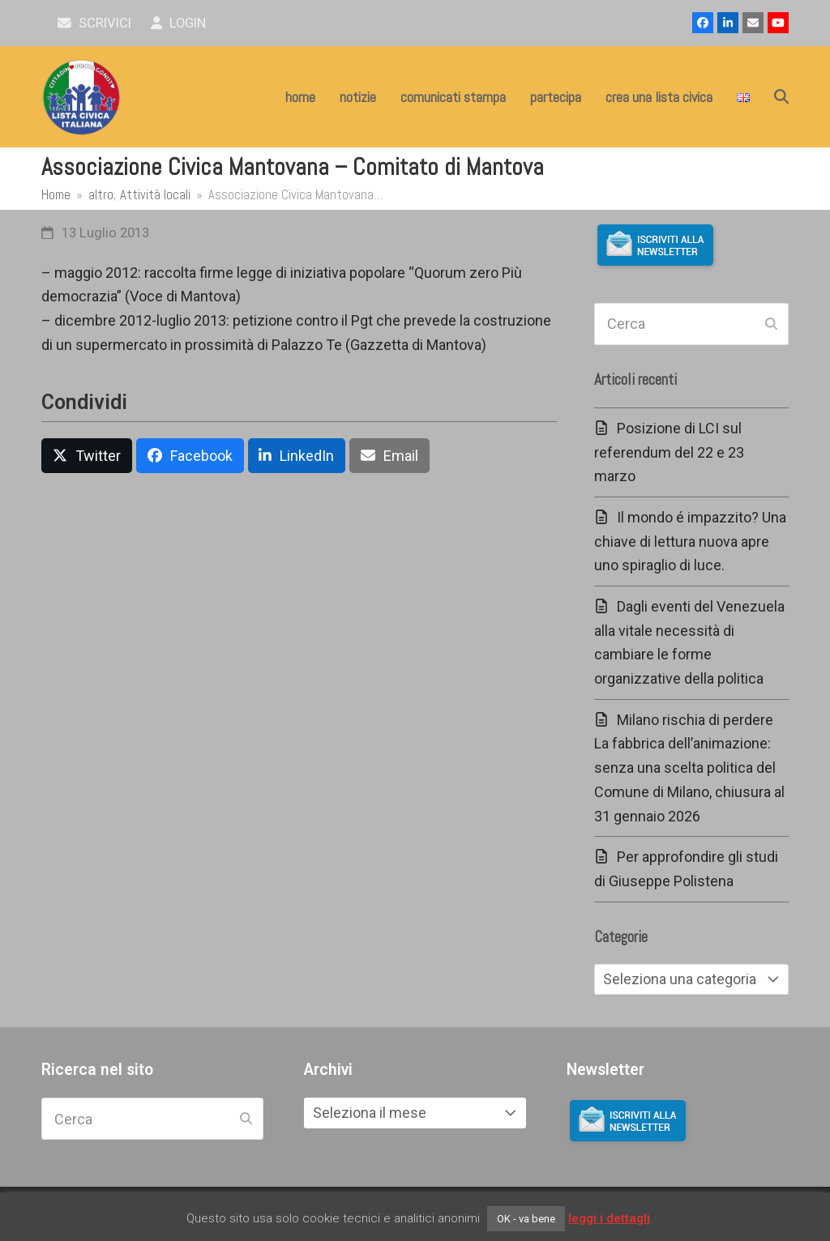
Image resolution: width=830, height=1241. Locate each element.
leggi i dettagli (609, 1218)
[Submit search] (771, 324)
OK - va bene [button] (526, 1219)
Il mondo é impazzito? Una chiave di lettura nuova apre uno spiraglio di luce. (690, 541)
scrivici (94, 23)
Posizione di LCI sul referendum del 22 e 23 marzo (669, 452)
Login (179, 23)
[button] (781, 97)
